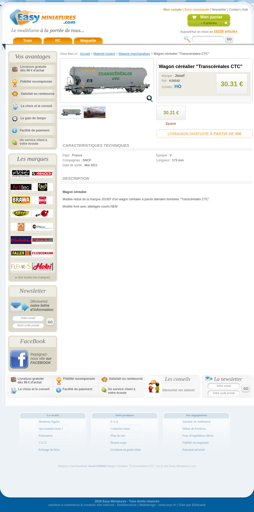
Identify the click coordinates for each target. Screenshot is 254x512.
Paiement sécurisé (193, 449)
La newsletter (228, 379)
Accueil (85, 54)
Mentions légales (49, 421)
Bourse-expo (118, 442)
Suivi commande (196, 9)
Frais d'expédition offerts (198, 435)
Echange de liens (49, 449)
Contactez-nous (120, 428)
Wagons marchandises (134, 54)
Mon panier (211, 17)
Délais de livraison (194, 428)
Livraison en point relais (126, 449)
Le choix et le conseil (36, 106)
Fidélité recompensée (36, 81)
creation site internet (99, 505)
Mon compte (172, 9)
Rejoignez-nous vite (41, 358)
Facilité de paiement (35, 130)
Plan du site (118, 435)
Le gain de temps (33, 118)
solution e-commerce (64, 505)
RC (57, 40)
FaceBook (32, 341)
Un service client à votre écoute (33, 141)
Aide (245, 9)
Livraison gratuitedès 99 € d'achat (33, 68)
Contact (234, 9)
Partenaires (45, 435)
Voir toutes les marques (34, 277)
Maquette (88, 40)
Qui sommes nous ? (51, 428)
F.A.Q (114, 421)
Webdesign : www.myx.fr (157, 505)
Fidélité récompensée (195, 442)
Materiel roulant (104, 54)
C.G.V (43, 442)
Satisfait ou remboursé (37, 94)
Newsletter (219, 9)
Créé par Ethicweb (192, 505)
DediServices (126, 505)
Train (27, 40)
